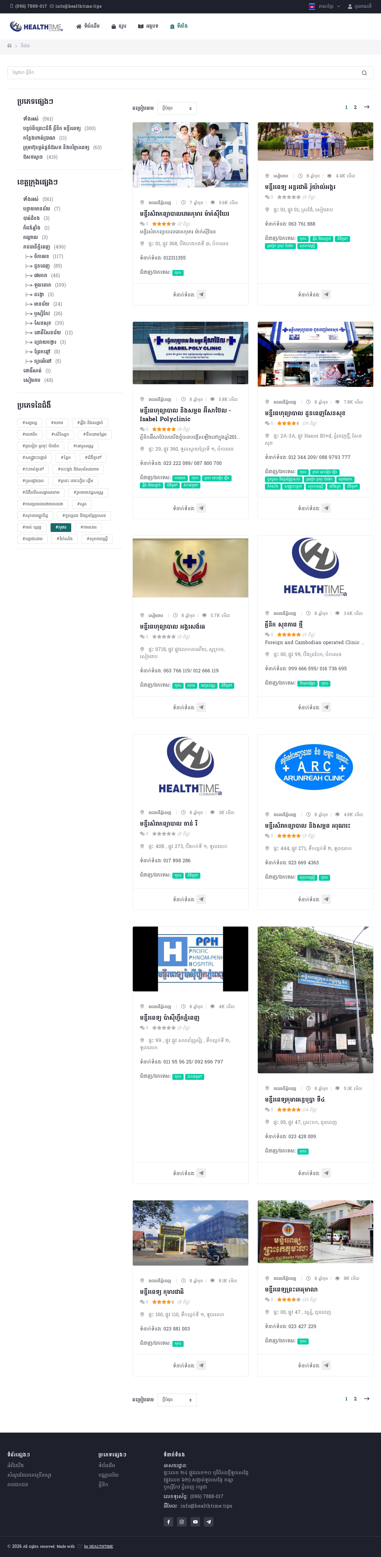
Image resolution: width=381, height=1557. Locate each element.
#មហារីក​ (29, 435)
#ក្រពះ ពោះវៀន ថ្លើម (75, 481)
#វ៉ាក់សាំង (65, 539)
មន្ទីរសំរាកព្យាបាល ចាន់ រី (168, 824)
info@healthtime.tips (206, 1506)
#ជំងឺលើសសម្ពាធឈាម (41, 493)
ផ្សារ (119, 26)
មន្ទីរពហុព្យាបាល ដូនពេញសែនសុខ (305, 413)
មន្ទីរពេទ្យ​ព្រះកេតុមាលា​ (291, 1290)
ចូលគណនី (359, 7)
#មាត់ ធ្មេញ (31, 527)
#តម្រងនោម (32, 539)
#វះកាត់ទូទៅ (33, 469)
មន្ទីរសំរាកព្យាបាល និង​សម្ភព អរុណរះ (308, 826)
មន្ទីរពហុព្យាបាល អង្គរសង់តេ (172, 627)
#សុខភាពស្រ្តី (97, 539)
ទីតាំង (179, 26)
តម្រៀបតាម (143, 108)
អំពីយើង (15, 1465)
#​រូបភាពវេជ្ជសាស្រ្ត (88, 493)
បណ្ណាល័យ (109, 1475)
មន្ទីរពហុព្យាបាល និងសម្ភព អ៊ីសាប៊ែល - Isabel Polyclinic (185, 415)
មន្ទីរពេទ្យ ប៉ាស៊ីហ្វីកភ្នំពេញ (169, 1018)
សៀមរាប (276, 176)
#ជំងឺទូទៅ (93, 458)
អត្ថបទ (148, 26)
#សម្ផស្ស (29, 423)
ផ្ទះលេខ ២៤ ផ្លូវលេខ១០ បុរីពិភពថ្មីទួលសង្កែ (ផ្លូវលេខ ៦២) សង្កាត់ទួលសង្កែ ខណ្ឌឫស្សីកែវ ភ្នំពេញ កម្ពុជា (206, 1480)
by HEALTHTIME (98, 1547)
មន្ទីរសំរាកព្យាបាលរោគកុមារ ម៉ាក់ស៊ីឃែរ (184, 214)
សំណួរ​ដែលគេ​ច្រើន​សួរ (29, 1475)
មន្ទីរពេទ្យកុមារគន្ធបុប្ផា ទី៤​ (295, 1100)
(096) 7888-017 (207, 1496)
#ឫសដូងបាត (33, 481)
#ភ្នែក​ (66, 458)
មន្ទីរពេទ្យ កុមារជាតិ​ (162, 1292)
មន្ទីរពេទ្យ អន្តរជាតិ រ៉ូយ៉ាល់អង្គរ (300, 187)
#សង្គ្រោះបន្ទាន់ (34, 458)
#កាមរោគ (88, 527)
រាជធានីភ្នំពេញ (155, 203)
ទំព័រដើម (88, 26)
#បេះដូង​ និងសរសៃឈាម (78, 469)
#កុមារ (60, 527)
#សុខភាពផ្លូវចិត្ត (35, 516)
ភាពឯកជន (17, 1485)
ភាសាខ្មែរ (322, 7)
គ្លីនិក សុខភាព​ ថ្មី (284, 625)
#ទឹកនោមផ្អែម (95, 435)
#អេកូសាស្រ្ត (83, 446)
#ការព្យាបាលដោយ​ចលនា (42, 504)
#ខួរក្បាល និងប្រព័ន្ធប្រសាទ (84, 516)
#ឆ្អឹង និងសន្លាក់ (90, 423)
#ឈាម (57, 423)
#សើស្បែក (60, 435)
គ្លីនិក (103, 1485)
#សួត (82, 504)
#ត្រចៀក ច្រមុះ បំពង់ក (40, 446)
